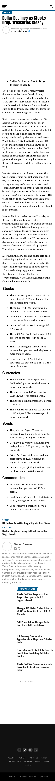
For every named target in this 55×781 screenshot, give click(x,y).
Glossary (28, 761)
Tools (46, 761)
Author (22, 757)
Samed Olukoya (20, 31)
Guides (38, 761)
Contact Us (33, 757)
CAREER (44, 757)
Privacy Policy (15, 761)
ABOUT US (12, 757)
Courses (29, 765)
